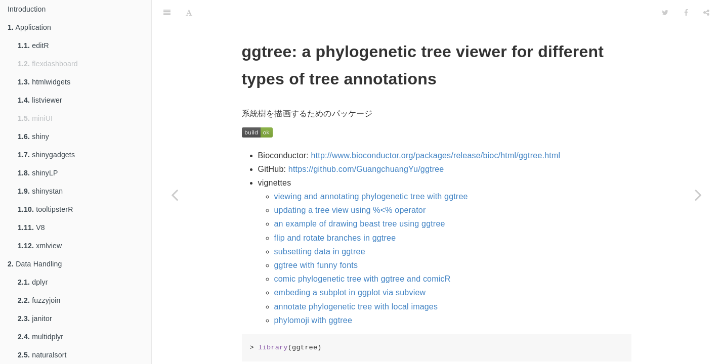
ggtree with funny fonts (316, 265)
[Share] (706, 12)
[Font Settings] (189, 12)
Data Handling (35, 264)
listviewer (40, 100)
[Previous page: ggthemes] (174, 194)
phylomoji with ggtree (313, 320)
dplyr (33, 282)
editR (33, 45)
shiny (33, 136)
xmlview (40, 246)
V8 (31, 227)
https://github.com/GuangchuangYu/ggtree (366, 169)
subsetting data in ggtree (319, 251)
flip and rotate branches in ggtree (335, 238)
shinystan (40, 191)
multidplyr (40, 337)
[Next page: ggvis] (698, 194)
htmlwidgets (44, 82)
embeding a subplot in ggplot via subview (350, 292)
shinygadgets (46, 155)
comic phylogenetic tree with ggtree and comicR (362, 279)
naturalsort (42, 355)
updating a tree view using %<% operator (350, 210)
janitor (35, 318)
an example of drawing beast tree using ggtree (359, 223)
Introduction (27, 9)
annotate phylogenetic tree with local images (356, 306)
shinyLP (38, 173)
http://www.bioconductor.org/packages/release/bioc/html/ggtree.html (436, 155)
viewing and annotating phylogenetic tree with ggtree (371, 196)
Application (29, 27)
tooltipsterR (45, 209)
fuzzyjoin (39, 300)
